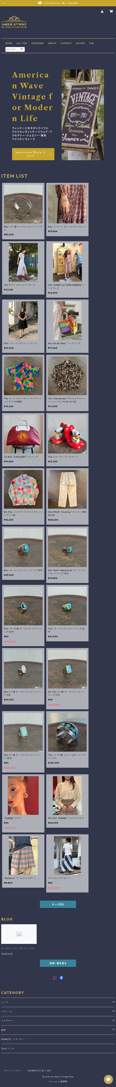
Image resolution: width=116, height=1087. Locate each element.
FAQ (91, 43)
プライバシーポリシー (13, 1070)
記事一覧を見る (58, 963)
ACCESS (80, 43)
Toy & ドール (7, 1048)
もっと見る (58, 904)
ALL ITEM (21, 43)
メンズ (4, 1002)
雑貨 (3, 1030)
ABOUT (52, 43)
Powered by (58, 1081)
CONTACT (66, 43)
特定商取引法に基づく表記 (39, 1070)
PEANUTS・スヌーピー (12, 1039)
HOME (8, 43)
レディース (6, 1011)
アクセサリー (8, 1020)
